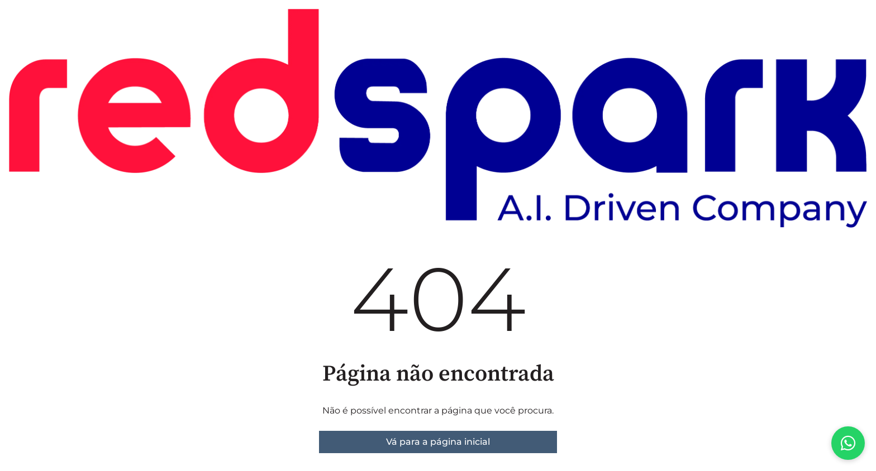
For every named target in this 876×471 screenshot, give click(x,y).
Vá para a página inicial (438, 441)
